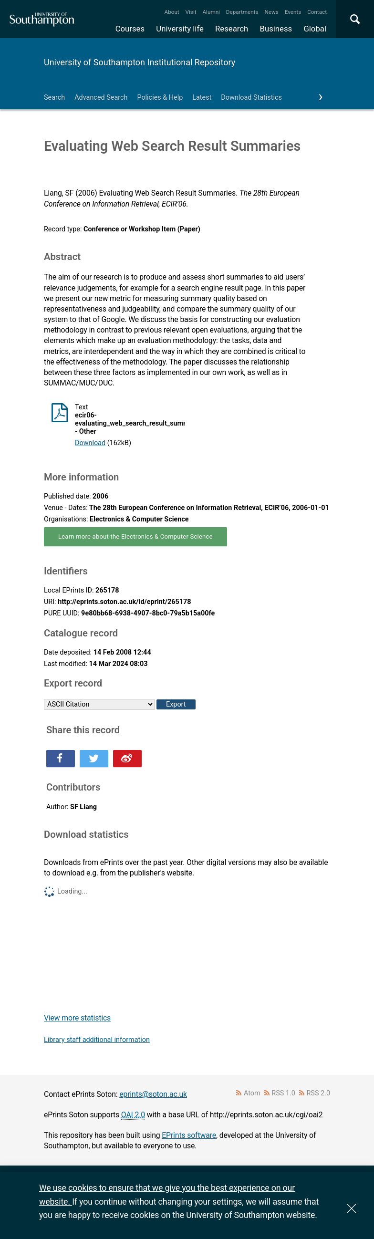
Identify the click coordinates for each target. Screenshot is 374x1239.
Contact (317, 12)
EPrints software (189, 1135)
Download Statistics (251, 98)
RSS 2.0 (319, 1093)
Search (54, 98)
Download (90, 443)
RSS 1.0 (283, 1093)
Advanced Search (100, 98)
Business (276, 28)
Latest (201, 98)
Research (231, 28)
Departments (242, 12)
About (172, 12)
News (271, 12)
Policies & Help (160, 98)
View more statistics (77, 1017)
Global (314, 28)
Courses (130, 28)
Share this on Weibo (127, 758)
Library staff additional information (97, 1040)
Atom (252, 1093)
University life (180, 28)
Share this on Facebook (60, 758)
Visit (191, 12)
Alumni (210, 12)
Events (293, 12)
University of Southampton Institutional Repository (139, 62)
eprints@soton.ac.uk (153, 1094)
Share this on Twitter (94, 758)
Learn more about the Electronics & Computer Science (135, 536)
